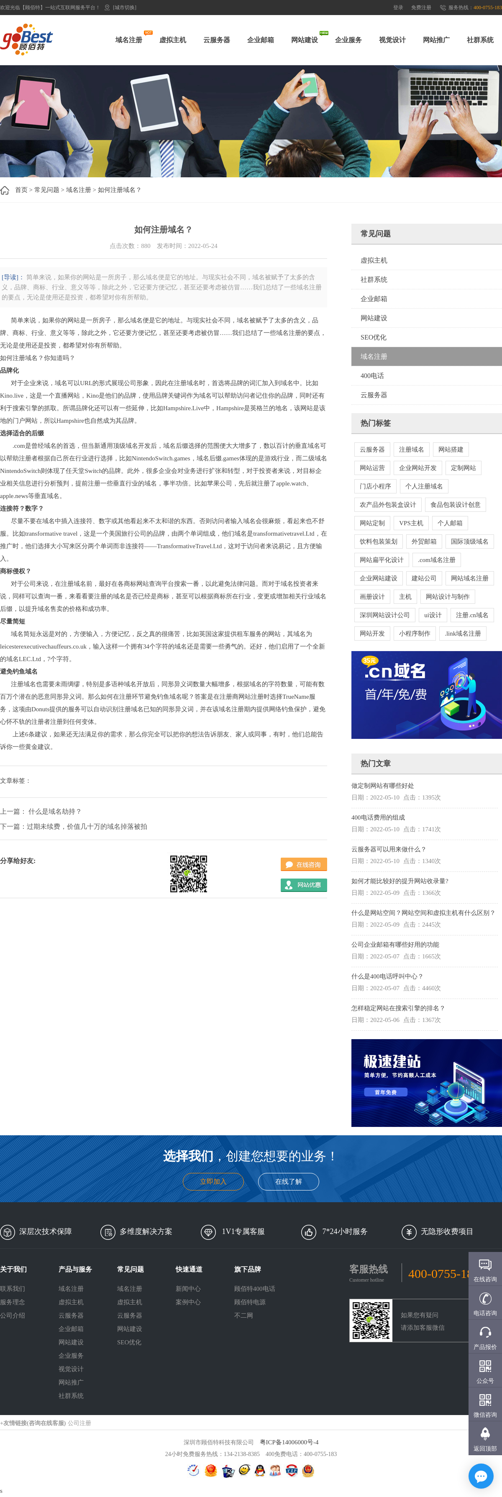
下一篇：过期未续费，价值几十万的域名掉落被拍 (73, 826)
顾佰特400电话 (254, 1288)
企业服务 (348, 39)
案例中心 (188, 1302)
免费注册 (421, 7)
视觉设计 (392, 39)
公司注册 (79, 1423)
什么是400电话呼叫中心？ (387, 976)
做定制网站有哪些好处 (382, 785)
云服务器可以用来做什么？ (389, 849)
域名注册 (128, 39)
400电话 (372, 375)
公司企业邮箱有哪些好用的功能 (395, 944)
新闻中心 (188, 1288)
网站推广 (436, 39)
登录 (398, 7)
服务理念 (12, 1302)
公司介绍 (12, 1315)
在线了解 (288, 1181)
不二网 (243, 1315)
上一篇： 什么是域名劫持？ (41, 811)
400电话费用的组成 (378, 817)
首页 (21, 189)
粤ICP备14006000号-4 (289, 1442)
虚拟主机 (172, 39)
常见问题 (46, 189)
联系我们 (12, 1288)
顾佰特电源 (250, 1302)
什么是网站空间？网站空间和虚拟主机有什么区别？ (423, 912)
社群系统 (480, 39)
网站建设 (304, 39)
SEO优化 (374, 337)
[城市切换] (124, 7)
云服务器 (216, 39)
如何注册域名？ (120, 189)
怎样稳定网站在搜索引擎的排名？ (398, 1008)
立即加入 (213, 1181)
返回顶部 (485, 1449)
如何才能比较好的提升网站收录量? (399, 881)
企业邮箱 (260, 39)
